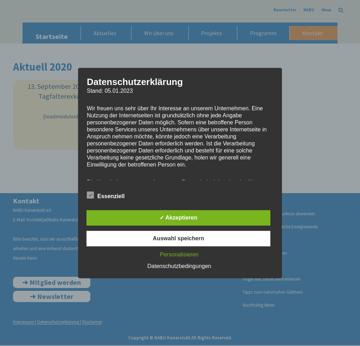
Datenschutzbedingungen (179, 266)
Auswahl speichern (178, 238)
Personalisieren (179, 254)
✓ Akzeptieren (179, 218)
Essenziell (105, 195)
